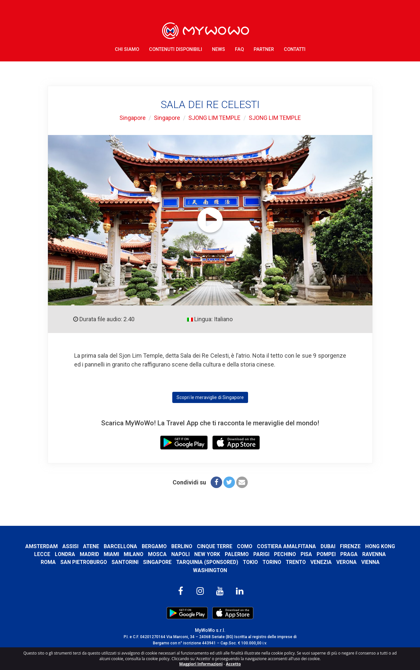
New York (239, 554)
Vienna (385, 562)
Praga (380, 554)
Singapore (132, 117)
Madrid (121, 554)
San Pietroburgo (96, 562)
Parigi (293, 554)
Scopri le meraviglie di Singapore (210, 397)
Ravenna (37, 562)
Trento (310, 562)
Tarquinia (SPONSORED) (221, 562)
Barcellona (137, 546)
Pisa (338, 554)
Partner (264, 49)
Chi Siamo (127, 49)
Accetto (233, 664)
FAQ (239, 49)
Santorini (138, 562)
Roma (61, 562)
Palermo (268, 554)
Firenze (368, 546)
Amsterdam (58, 546)
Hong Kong (46, 554)
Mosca (188, 554)
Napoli (212, 554)
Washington (210, 570)
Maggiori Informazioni (200, 664)
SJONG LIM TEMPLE (214, 117)
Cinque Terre (232, 546)
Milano (165, 554)
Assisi (87, 546)
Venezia (336, 562)
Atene (108, 546)
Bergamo (171, 546)
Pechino (316, 554)
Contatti (294, 49)
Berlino (198, 546)
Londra (96, 554)
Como (262, 546)
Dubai (346, 546)
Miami (143, 554)
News (218, 49)
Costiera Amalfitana (304, 546)
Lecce (74, 554)
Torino (286, 562)
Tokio (264, 562)
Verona (361, 562)
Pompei (357, 554)
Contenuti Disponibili (175, 49)
